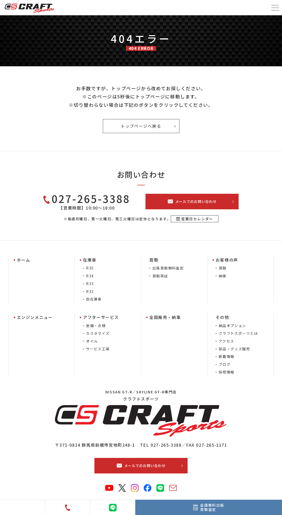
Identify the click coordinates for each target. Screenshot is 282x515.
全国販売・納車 (165, 317)
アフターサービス (101, 317)
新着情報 (227, 356)
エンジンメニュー (35, 317)
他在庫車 (94, 299)
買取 (223, 268)
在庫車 (89, 260)
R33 (90, 283)
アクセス (226, 341)
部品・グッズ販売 (234, 348)
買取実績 (160, 275)
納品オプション (232, 325)
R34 (90, 275)
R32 (90, 291)
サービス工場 (97, 348)
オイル (92, 341)
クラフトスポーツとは (238, 333)
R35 (90, 268)
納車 (223, 275)
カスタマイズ (97, 333)
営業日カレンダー (197, 218)
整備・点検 (96, 325)
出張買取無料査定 (168, 268)
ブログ (224, 364)
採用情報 (227, 372)
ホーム (23, 260)
